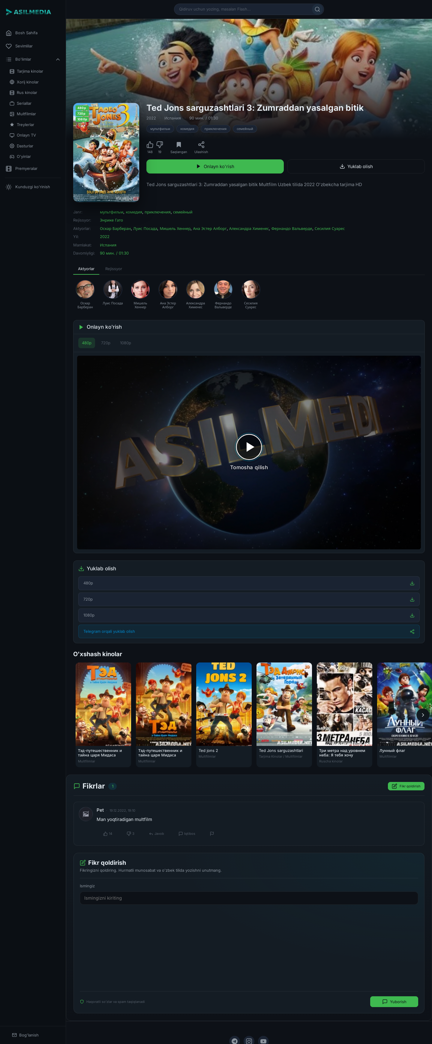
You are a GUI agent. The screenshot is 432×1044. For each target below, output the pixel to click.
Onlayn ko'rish (215, 166)
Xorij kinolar (24, 82)
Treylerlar (22, 124)
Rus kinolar (23, 92)
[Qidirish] (317, 9)
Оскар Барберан (115, 228)
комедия (187, 129)
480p (87, 342)
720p (105, 342)
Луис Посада (145, 228)
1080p (125, 342)
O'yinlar (20, 156)
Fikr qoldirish (406, 786)
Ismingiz (87, 886)
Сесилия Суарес (330, 228)
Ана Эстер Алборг (209, 228)
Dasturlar (21, 146)
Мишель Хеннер (175, 228)
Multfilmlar (23, 113)
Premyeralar (22, 169)
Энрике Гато (111, 220)
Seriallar (21, 103)
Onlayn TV (23, 135)
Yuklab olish (356, 166)
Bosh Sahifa (22, 33)
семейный (245, 129)
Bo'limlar (33, 59)
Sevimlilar (19, 46)
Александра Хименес (249, 228)
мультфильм (160, 129)
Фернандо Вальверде (291, 228)
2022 (151, 118)
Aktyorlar (86, 268)
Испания (172, 118)
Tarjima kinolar (26, 71)
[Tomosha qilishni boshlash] (249, 452)
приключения (216, 129)
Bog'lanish (25, 1035)
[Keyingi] (423, 715)
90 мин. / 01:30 (203, 118)
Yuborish (394, 1002)
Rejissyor (113, 268)
